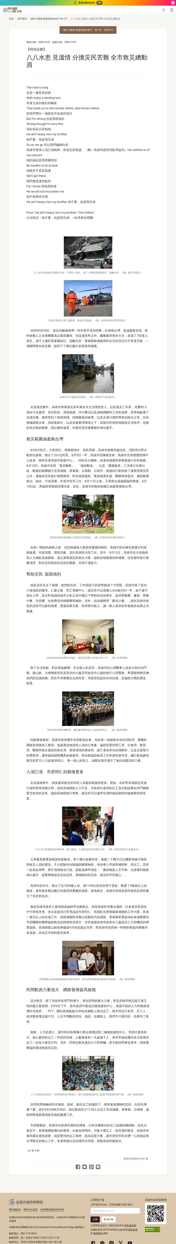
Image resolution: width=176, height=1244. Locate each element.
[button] (163, 10)
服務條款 (98, 1233)
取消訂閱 (108, 1219)
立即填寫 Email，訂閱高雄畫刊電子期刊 (112, 1204)
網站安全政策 (30, 1209)
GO (99, 2)
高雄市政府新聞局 (26, 1201)
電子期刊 (22, 18)
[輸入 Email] (115, 1211)
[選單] (171, 10)
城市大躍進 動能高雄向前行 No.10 (49, 18)
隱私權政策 (15, 1209)
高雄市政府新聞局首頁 (155, 1213)
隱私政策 (133, 1229)
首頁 (11, 18)
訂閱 (95, 1219)
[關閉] (173, 3)
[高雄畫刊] (12, 10)
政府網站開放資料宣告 (52, 1209)
